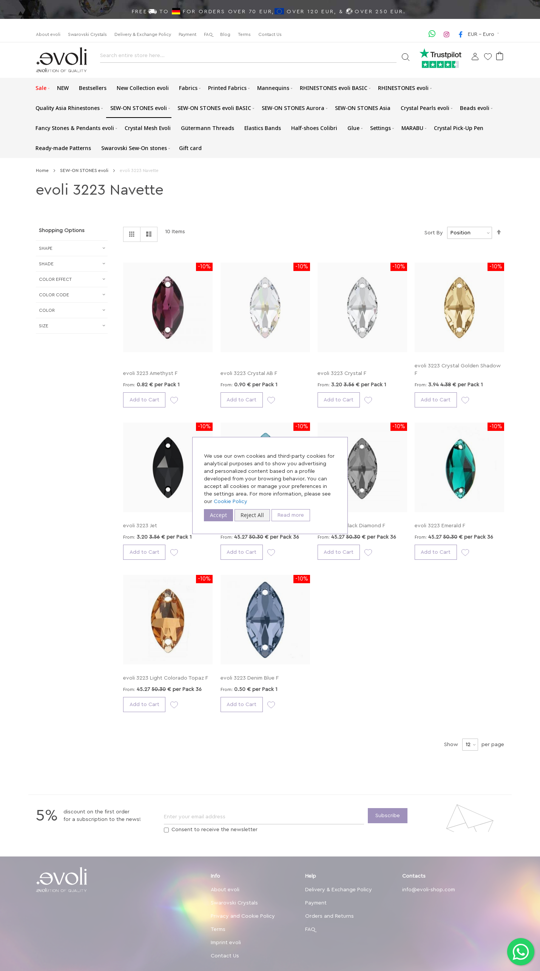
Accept (218, 515)
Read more (291, 515)
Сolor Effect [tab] (55, 279)
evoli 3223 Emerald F (440, 525)
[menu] (270, 118)
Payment (187, 34)
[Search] (405, 56)
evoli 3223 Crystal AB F (249, 373)
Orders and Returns (329, 916)
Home (43, 170)
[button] (484, 34)
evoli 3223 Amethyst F (150, 373)
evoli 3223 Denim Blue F (250, 678)
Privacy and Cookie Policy (243, 916)
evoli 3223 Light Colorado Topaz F (165, 678)
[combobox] (248, 58)
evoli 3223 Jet (140, 525)
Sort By (433, 232)
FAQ (208, 34)
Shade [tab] (46, 264)
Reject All (252, 515)
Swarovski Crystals (87, 34)
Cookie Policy (230, 501)
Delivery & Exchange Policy (142, 34)
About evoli (48, 34)
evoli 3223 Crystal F (342, 373)
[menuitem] (41, 88)
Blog (225, 34)
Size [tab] (43, 326)
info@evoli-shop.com (428, 889)
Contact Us (270, 34)
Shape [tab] (45, 248)
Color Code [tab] (54, 295)
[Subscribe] (387, 815)
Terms (244, 34)
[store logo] (61, 60)
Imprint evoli (226, 942)
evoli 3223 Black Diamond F (351, 525)
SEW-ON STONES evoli (85, 170)
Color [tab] (47, 310)
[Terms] (166, 830)
